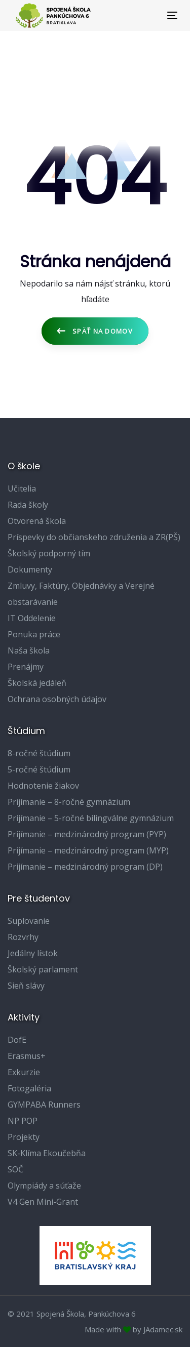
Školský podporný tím (49, 553)
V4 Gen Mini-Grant (43, 1201)
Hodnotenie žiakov (43, 785)
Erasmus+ (27, 1056)
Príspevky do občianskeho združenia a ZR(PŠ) (94, 537)
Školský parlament (43, 969)
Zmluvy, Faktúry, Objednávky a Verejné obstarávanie (81, 593)
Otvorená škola (37, 520)
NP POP (22, 1120)
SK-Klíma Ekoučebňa (47, 1153)
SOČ (15, 1169)
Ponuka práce (34, 634)
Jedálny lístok (33, 953)
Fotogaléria (29, 1088)
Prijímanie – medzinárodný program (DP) (85, 866)
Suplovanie (29, 920)
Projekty (24, 1136)
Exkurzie (24, 1072)
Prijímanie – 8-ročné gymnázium (69, 801)
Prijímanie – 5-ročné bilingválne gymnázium (91, 818)
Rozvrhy (23, 937)
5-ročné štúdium (39, 769)
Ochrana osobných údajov (57, 699)
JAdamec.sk (162, 1329)
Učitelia (22, 488)
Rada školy (28, 504)
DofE (17, 1039)
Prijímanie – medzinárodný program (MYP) (88, 850)
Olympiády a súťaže (44, 1185)
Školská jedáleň (37, 682)
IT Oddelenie (32, 618)
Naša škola (29, 650)
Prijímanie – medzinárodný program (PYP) (87, 834)
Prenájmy (26, 666)
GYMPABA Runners (44, 1104)
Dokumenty (30, 569)
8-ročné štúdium (39, 753)
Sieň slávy (26, 985)
